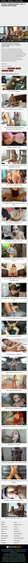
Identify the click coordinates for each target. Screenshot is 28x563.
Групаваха (4, 527)
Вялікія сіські (11, 68)
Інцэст (3, 531)
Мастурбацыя (18, 533)
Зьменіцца (5, 70)
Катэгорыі (19, 1)
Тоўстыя (16, 542)
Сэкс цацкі (17, 540)
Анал (15, 522)
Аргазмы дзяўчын (19, 538)
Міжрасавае (4, 536)
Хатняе (16, 527)
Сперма (3, 542)
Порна (3, 1)
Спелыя (18, 68)
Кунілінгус (17, 531)
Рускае (11, 70)
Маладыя (4, 538)
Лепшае (10, 1)
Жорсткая (4, 529)
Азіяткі (3, 522)
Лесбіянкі (4, 533)
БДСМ (3, 524)
